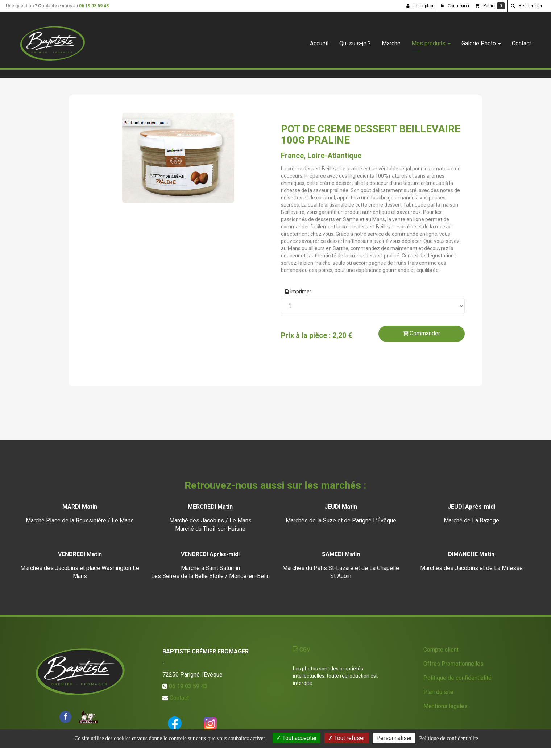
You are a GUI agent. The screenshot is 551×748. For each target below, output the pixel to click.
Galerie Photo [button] (481, 40)
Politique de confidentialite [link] (448, 738)
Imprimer (298, 291)
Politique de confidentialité (457, 677)
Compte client (441, 649)
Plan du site (438, 692)
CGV (301, 649)
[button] (526, 6)
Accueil (319, 40)
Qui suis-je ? (355, 40)
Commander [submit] (421, 333)
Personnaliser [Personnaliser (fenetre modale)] (394, 738)
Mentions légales (445, 706)
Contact (521, 40)
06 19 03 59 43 (94, 5)
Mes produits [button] (431, 40)
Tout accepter (296, 738)
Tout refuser (346, 738)
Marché (391, 40)
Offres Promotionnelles (453, 663)
